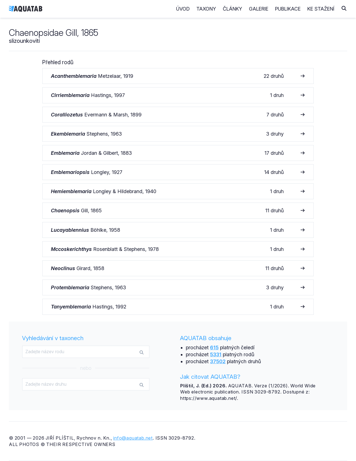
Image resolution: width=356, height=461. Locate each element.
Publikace (288, 9)
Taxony (206, 9)
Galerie (258, 9)
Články (232, 9)
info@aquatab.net (133, 438)
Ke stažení (320, 9)
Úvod (183, 9)
